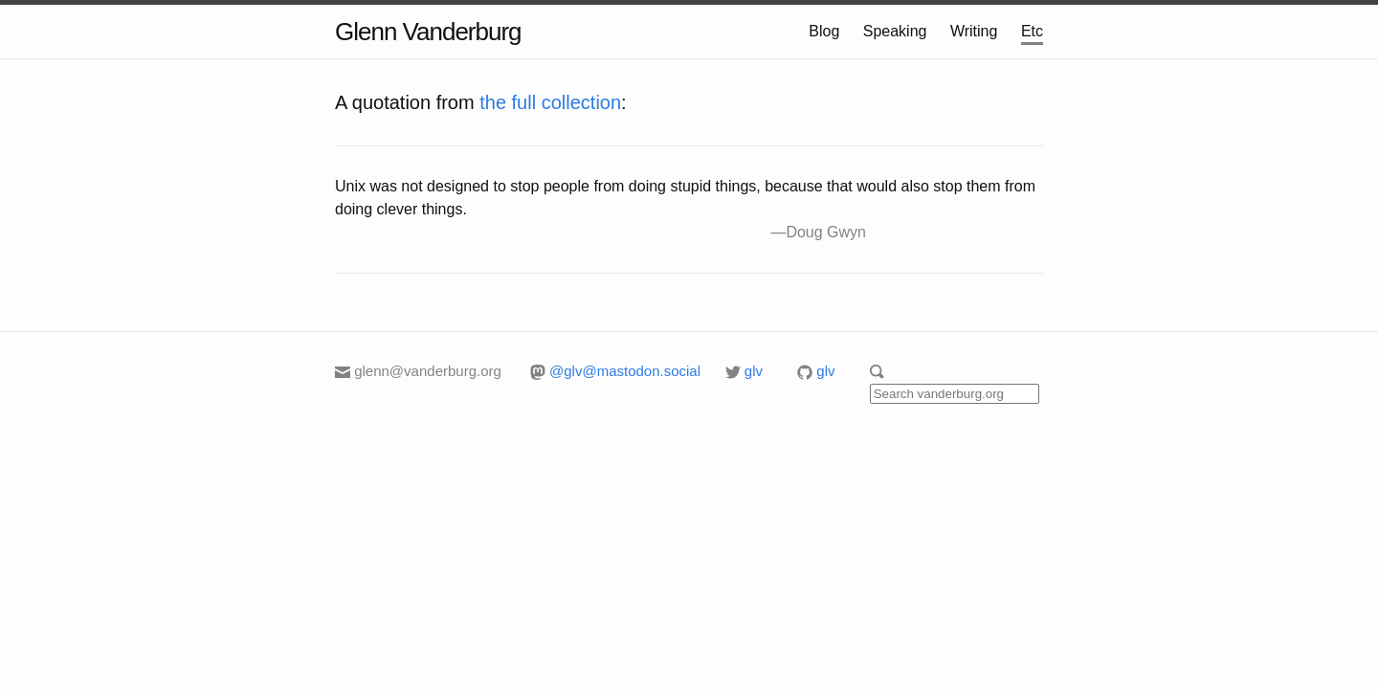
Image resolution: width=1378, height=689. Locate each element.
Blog (824, 31)
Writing (974, 31)
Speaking (895, 31)
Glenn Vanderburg (428, 31)
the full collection (550, 102)
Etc (1032, 31)
